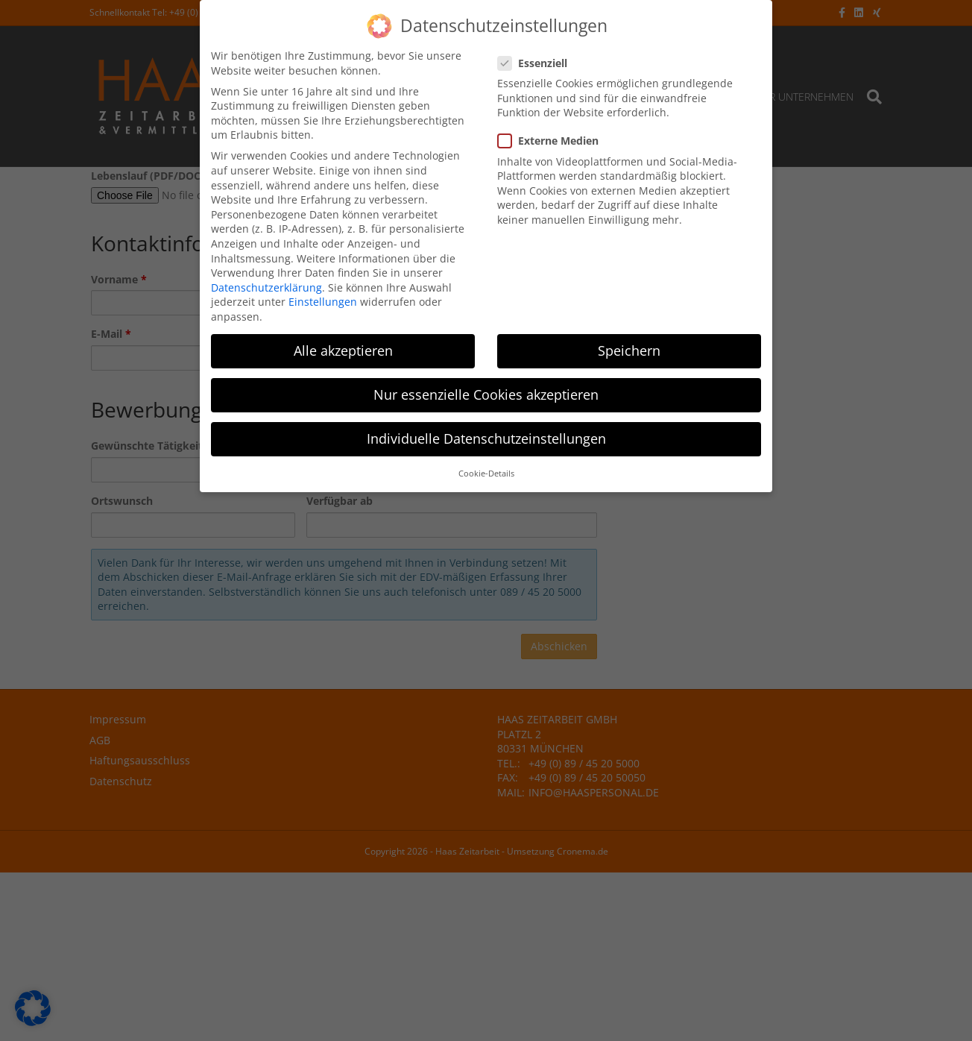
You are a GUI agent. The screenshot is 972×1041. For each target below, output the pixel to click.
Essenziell (537, 61)
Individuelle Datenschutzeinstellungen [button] (486, 437)
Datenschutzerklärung (266, 285)
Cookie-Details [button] (486, 472)
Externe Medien (552, 139)
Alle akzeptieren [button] (343, 348)
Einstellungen (322, 300)
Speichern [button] (629, 348)
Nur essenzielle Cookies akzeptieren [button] (486, 392)
